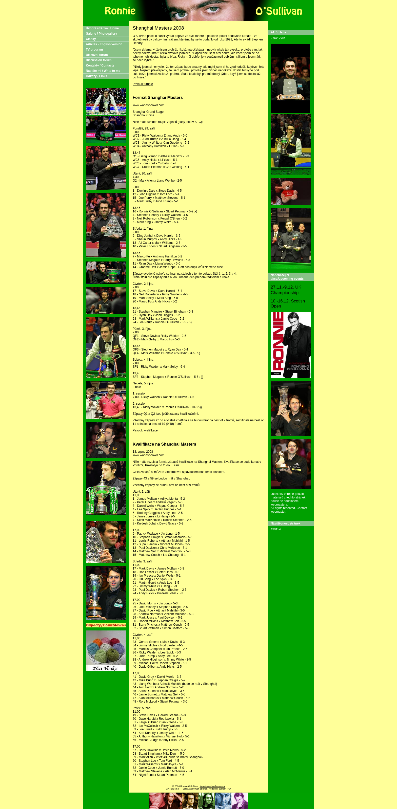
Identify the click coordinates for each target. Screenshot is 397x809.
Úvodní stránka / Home (102, 28)
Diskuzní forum (97, 55)
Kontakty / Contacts (100, 65)
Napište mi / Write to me (103, 71)
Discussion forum (98, 60)
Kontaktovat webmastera (212, 786)
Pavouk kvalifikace (145, 430)
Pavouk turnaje (143, 84)
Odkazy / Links (96, 76)
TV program (94, 49)
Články (91, 39)
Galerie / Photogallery (101, 33)
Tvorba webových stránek (195, 789)
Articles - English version (104, 44)
